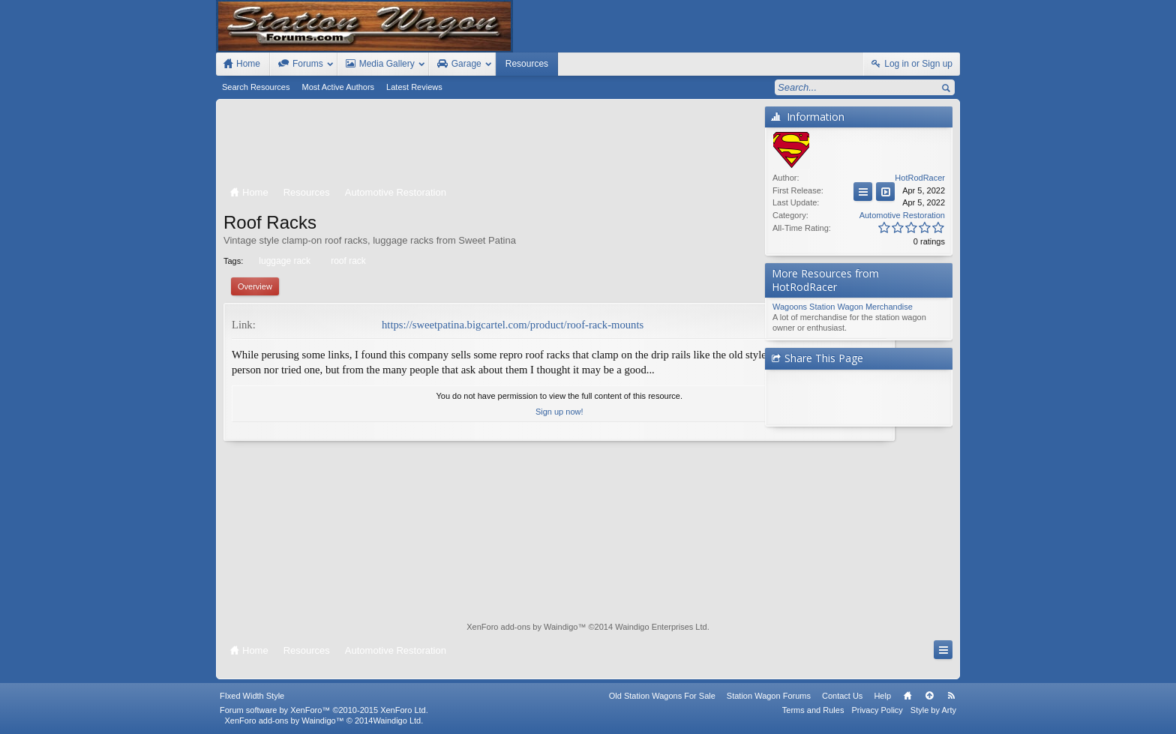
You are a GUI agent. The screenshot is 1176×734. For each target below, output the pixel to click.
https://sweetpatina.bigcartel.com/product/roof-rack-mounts (513, 325)
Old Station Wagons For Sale (662, 695)
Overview (255, 286)
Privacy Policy (876, 710)
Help (882, 695)
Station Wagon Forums (769, 695)
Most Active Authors (338, 86)
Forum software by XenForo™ (324, 710)
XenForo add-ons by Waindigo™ (284, 720)
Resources (527, 63)
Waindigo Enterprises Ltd (661, 626)
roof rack (347, 261)
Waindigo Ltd (397, 720)
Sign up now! (490, 427)
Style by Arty (933, 710)
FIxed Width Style (252, 695)
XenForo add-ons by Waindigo (522, 626)
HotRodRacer (920, 177)
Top (929, 696)
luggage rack (283, 261)
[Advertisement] (491, 143)
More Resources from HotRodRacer (825, 280)
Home (907, 696)
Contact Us (842, 695)
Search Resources (256, 86)
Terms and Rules (813, 710)
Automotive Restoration (902, 215)
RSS (951, 696)
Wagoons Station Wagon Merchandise (842, 306)
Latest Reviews (414, 86)
